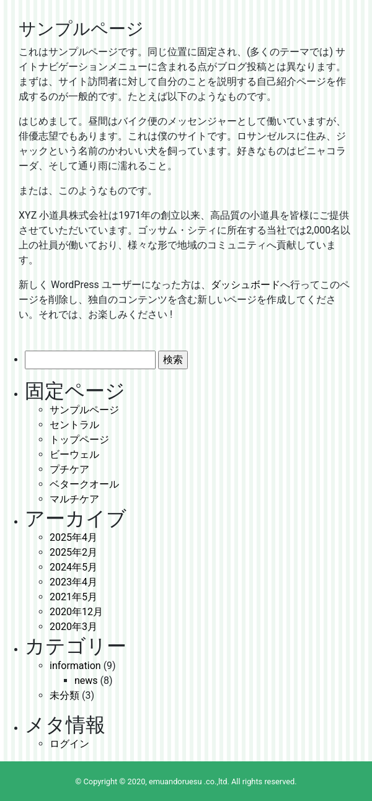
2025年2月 (73, 552)
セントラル (74, 425)
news (86, 680)
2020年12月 (76, 612)
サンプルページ (84, 410)
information (75, 666)
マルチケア (74, 499)
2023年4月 (73, 582)
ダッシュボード (245, 285)
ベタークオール (84, 484)
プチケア (69, 469)
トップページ (79, 439)
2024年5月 (73, 567)
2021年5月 (73, 597)
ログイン (69, 744)
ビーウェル (74, 454)
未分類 (64, 695)
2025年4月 (73, 537)
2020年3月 (73, 626)
